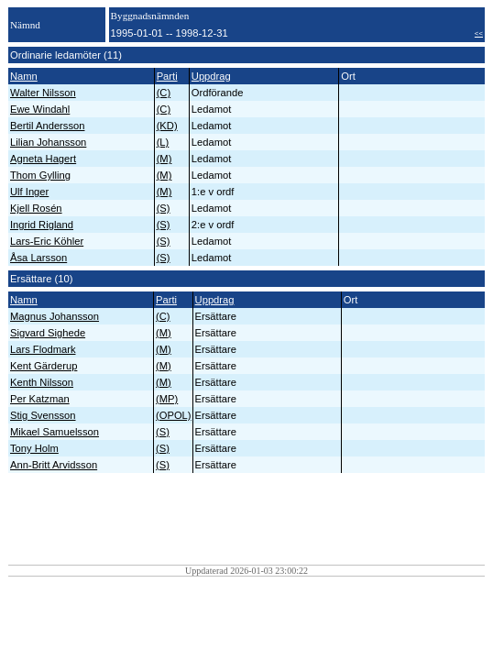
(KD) (167, 125)
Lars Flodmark (43, 349)
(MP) (167, 398)
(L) (163, 142)
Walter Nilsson (43, 92)
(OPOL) (174, 415)
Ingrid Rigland (41, 224)
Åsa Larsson (38, 257)
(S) (163, 208)
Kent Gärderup (43, 365)
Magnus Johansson (54, 316)
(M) (164, 158)
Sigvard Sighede (47, 332)
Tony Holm (34, 448)
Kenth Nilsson (41, 382)
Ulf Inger (29, 191)
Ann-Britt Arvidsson (53, 464)
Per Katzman (40, 398)
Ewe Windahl (40, 109)
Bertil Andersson (47, 125)
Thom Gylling (40, 175)
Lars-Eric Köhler (46, 241)
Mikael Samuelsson (54, 431)
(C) (164, 92)
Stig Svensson (43, 415)
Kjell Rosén (36, 208)
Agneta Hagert (43, 158)
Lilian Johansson (48, 142)
